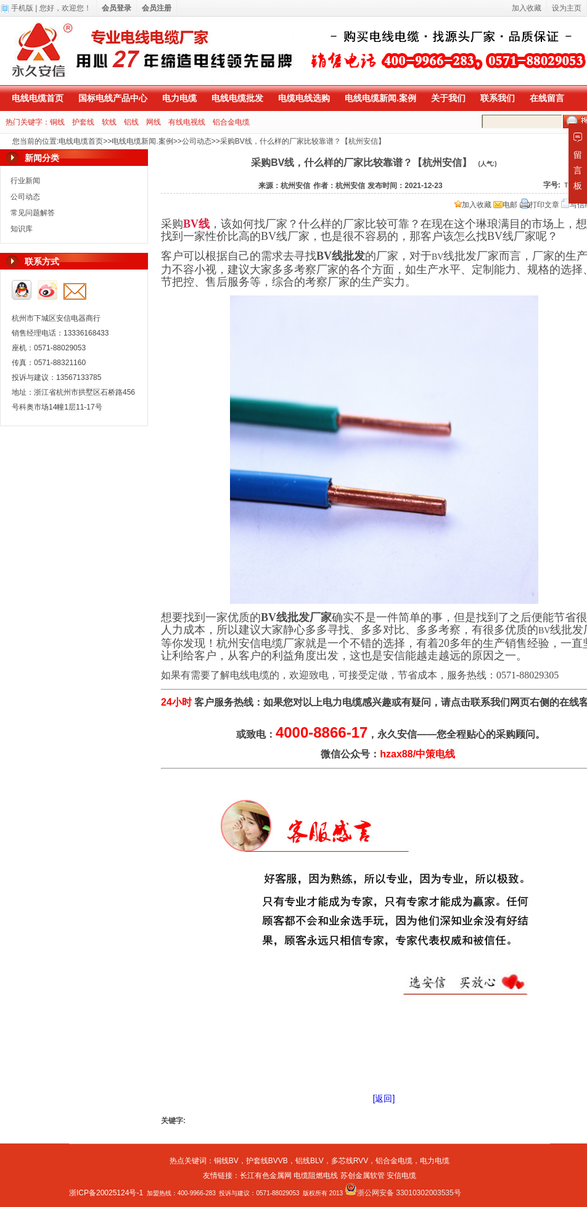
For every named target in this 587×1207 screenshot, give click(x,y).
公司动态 (196, 141)
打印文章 (539, 204)
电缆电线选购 (304, 98)
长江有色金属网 (266, 1175)
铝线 (131, 122)
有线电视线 (186, 122)
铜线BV (226, 1160)
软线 (109, 122)
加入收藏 (472, 204)
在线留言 (547, 98)
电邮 (505, 204)
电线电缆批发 (237, 98)
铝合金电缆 (231, 122)
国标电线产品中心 (112, 98)
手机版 (22, 8)
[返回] (384, 1098)
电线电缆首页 (38, 98)
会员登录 (116, 8)
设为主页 (566, 8)
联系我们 (497, 98)
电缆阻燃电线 (316, 1175)
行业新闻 (25, 180)
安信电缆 (401, 1175)
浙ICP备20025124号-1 (106, 1192)
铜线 (57, 122)
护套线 (83, 122)
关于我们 (448, 98)
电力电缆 (179, 98)
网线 (153, 122)
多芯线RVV (349, 1160)
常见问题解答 (32, 212)
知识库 (21, 229)
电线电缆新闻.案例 (380, 98)
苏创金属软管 (362, 1175)
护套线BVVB (267, 1160)
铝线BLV (309, 1160)
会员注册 (156, 8)
